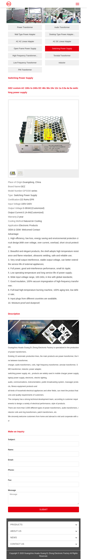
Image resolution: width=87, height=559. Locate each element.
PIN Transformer (25, 70)
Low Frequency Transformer (25, 63)
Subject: (11, 439)
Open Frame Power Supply (25, 49)
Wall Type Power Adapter (25, 34)
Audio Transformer (62, 27)
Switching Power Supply (62, 49)
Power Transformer (25, 27)
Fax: (10, 480)
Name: (11, 450)
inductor (62, 63)
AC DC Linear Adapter (62, 41)
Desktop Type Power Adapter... (62, 34)
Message (12, 490)
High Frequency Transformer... (24, 56)
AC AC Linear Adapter (25, 41)
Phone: (11, 470)
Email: (11, 460)
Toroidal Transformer (62, 56)
